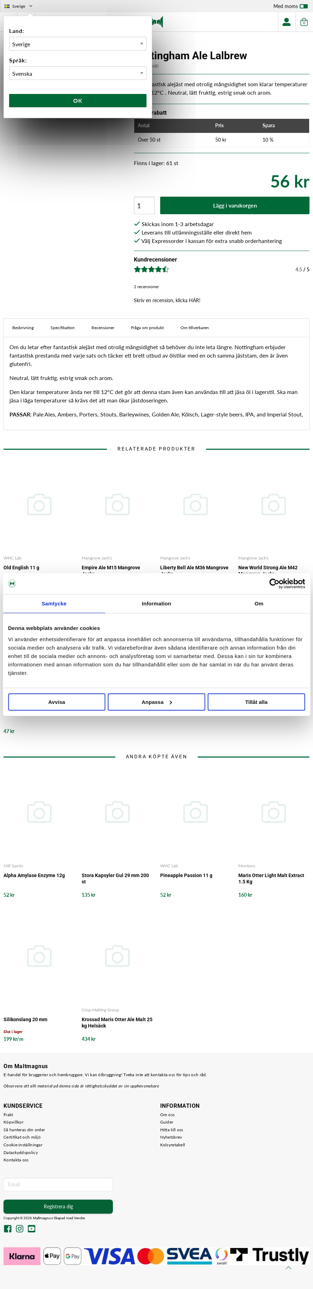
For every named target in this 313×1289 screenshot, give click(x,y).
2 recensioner (146, 286)
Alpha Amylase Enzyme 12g (34, 875)
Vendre (79, 1218)
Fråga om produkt (147, 327)
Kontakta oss (16, 1159)
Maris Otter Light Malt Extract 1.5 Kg (271, 878)
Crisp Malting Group (100, 1009)
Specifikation (62, 327)
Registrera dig (58, 1206)
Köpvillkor (13, 1122)
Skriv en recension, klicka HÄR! (167, 300)
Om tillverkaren (195, 327)
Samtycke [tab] (54, 603)
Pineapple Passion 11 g (186, 875)
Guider (166, 1122)
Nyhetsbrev (171, 1137)
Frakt (8, 1114)
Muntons (246, 865)
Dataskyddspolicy (21, 1152)
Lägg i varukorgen (235, 205)
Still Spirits (13, 865)
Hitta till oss (171, 1129)
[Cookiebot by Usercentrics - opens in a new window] (274, 583)
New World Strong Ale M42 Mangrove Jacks (268, 571)
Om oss (167, 1114)
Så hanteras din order (24, 1129)
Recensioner (102, 327)
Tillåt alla (256, 702)
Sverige (19, 6)
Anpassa (157, 702)
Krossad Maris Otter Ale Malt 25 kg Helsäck (117, 1023)
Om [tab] (258, 603)
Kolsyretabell (172, 1144)
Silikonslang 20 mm (25, 1019)
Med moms (290, 7)
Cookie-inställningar (23, 1144)
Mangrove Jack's (97, 558)
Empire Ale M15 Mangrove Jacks (111, 571)
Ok (77, 100)
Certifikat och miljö (22, 1137)
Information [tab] (156, 603)
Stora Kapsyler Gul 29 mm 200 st (115, 878)
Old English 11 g (21, 567)
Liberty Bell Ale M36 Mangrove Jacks (194, 571)
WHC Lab (12, 558)
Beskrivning (23, 327)
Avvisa (56, 702)
